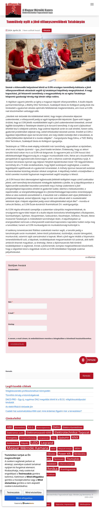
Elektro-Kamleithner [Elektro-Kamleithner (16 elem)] (72, 427)
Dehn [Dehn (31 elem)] (56, 427)
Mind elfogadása (24, 498)
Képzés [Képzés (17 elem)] (24, 443)
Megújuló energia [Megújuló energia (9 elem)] (65, 449)
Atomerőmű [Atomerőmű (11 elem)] (20, 427)
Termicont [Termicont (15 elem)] (59, 459)
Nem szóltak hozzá (31, 30)
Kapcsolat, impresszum (65, 504)
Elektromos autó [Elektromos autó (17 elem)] (15, 432)
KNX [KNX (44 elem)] (75, 437)
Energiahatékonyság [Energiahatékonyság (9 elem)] (28, 438)
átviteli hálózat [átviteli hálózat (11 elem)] (49, 474)
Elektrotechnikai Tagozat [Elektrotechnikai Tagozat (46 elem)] (72, 432)
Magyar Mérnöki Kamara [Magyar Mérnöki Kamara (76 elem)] (27, 448)
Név (10, 302)
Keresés (9, 371)
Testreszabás (13, 492)
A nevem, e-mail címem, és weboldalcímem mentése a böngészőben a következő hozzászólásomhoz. (50, 338)
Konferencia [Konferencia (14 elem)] (12, 443)
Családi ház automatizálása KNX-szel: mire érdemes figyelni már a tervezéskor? (44, 411)
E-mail (11, 313)
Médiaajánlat (85, 504)
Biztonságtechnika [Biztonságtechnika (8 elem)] (43, 428)
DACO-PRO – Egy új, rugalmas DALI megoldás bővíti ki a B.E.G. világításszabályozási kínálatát (46, 401)
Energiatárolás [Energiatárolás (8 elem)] (44, 438)
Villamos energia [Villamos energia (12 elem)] (66, 464)
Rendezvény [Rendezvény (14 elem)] (80, 454)
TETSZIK (92, 360)
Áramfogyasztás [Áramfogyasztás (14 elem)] (68, 469)
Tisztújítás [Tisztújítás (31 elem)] (73, 459)
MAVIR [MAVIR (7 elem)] (53, 449)
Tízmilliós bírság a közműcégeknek (22, 395)
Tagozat (47, 504)
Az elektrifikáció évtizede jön (19, 406)
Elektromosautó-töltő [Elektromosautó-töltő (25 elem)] (39, 432)
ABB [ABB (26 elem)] (9, 427)
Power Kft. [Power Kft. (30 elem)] (65, 453)
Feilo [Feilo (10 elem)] (54, 438)
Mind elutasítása (34, 492)
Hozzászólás (13, 269)
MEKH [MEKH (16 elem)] (78, 448)
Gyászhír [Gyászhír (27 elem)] (64, 437)
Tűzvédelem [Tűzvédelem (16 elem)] (50, 463)
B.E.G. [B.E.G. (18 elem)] (31, 427)
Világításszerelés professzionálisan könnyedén (28, 390)
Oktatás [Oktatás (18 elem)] (51, 453)
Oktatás (46, 30)
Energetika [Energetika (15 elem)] (12, 437)
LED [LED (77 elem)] (34, 443)
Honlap (11, 324)
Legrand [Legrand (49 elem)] (47, 443)
